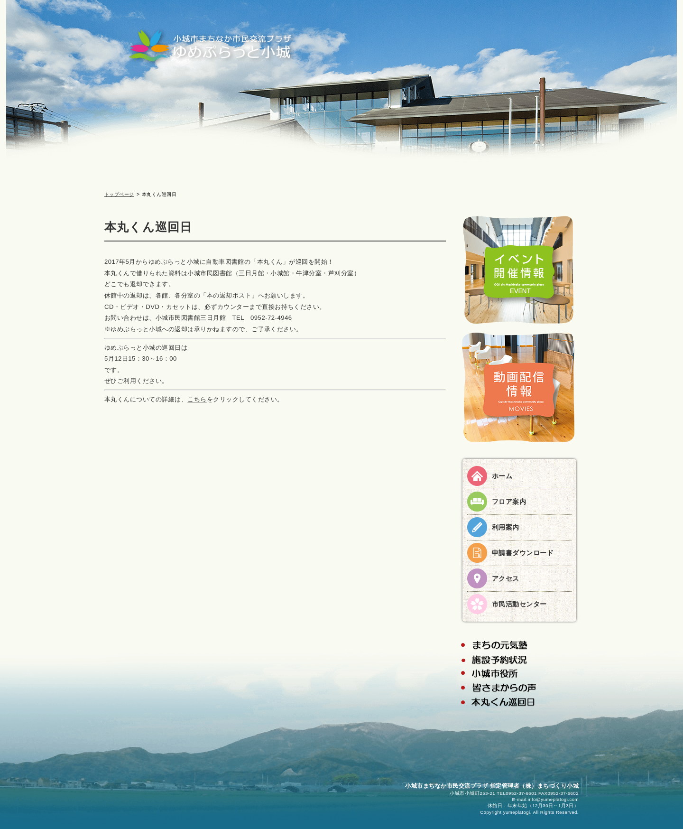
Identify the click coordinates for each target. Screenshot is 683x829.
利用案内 (505, 527)
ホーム (502, 476)
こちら (196, 399)
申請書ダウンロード (523, 553)
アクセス (505, 578)
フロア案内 (509, 501)
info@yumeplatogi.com (553, 799)
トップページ (119, 194)
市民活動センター (519, 604)
